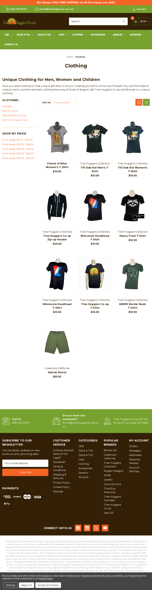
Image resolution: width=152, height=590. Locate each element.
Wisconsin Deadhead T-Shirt (94, 237)
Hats (63, 34)
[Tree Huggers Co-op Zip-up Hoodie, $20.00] (57, 206)
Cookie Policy (61, 487)
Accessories (100, 34)
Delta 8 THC (46, 34)
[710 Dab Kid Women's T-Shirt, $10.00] (132, 137)
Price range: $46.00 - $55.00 (18, 158)
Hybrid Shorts (57, 372)
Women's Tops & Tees (14, 120)
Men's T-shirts (10, 110)
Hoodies (7, 106)
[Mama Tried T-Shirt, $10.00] (132, 206)
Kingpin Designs (113, 471)
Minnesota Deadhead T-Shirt (57, 306)
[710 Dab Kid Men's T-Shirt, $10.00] (94, 137)
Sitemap (58, 491)
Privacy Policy (61, 482)
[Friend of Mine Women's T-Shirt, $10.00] (57, 137)
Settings (10, 585)
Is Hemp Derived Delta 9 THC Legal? (63, 454)
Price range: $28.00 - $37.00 (18, 148)
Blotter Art (110, 450)
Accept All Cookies (48, 585)
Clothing (79, 34)
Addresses (135, 455)
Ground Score (112, 484)
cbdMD (108, 479)
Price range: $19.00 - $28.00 (18, 144)
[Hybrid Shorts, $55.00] (57, 342)
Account (139, 9)
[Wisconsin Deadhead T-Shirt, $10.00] (94, 206)
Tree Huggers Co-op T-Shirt (95, 306)
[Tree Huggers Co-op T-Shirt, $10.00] (94, 274)
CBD (8, 34)
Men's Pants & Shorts (14, 115)
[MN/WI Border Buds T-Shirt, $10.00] (132, 274)
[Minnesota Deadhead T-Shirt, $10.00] (57, 274)
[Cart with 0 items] (144, 21)
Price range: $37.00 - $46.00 (18, 153)
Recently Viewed (134, 461)
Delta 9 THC (25, 34)
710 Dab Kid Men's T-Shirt (95, 169)
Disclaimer (59, 462)
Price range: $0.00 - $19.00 (17, 139)
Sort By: (46, 102)
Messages (135, 450)
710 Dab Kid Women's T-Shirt (132, 169)
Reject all (26, 585)
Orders (133, 446)
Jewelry (119, 34)
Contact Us (11, 44)
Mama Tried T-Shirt (133, 235)
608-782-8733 (16, 9)
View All (108, 512)
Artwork (137, 34)
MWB (107, 475)
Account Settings (134, 469)
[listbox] (65, 102)
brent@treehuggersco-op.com (54, 9)
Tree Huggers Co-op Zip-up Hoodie (57, 237)
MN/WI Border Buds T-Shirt (132, 306)
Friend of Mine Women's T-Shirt (57, 165)
